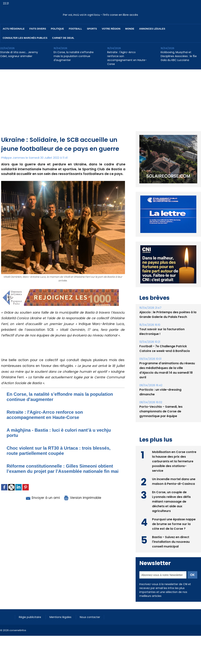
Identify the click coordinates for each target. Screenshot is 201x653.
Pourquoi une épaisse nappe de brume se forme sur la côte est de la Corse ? (174, 524)
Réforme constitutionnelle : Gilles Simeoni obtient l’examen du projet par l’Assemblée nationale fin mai (63, 468)
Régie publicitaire (30, 617)
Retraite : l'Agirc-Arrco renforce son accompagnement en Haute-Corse (127, 58)
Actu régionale (14, 28)
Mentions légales (61, 617)
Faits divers (38, 28)
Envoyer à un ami (42, 497)
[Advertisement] (100, 97)
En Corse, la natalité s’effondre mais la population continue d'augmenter (74, 56)
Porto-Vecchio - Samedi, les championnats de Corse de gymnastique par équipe (161, 411)
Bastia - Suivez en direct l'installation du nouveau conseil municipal (171, 542)
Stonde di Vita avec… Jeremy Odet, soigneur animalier (19, 54)
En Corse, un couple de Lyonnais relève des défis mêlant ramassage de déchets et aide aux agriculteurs (171, 501)
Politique (57, 28)
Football (75, 28)
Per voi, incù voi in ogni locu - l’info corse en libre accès (100, 15)
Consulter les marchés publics (25, 37)
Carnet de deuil (63, 37)
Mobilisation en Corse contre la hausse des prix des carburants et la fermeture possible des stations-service (174, 461)
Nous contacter (90, 617)
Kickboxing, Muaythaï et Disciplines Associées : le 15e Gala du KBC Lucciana (179, 56)
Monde (129, 28)
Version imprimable (82, 497)
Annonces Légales (152, 28)
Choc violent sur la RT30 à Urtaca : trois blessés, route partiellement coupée (59, 450)
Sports (92, 28)
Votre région (111, 28)
